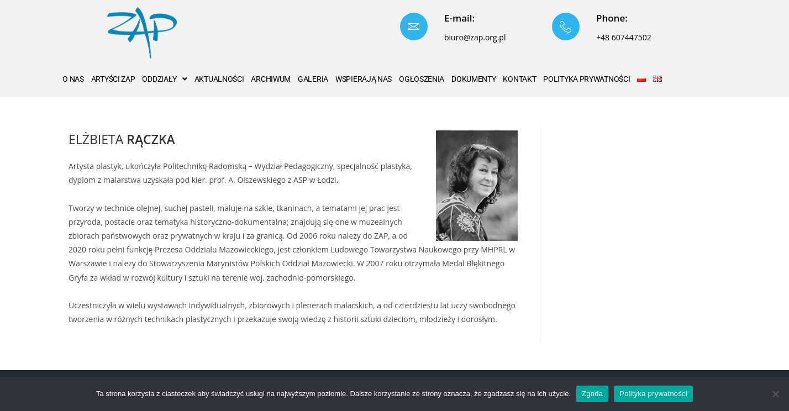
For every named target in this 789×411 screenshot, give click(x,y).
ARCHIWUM (271, 79)
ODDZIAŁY (164, 79)
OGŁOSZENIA (421, 79)
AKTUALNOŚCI (219, 79)
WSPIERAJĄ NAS (363, 79)
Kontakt (519, 79)
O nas (73, 79)
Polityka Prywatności (586, 79)
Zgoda (592, 393)
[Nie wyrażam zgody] (775, 393)
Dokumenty (473, 79)
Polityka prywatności (653, 393)
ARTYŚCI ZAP (113, 79)
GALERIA (313, 79)
